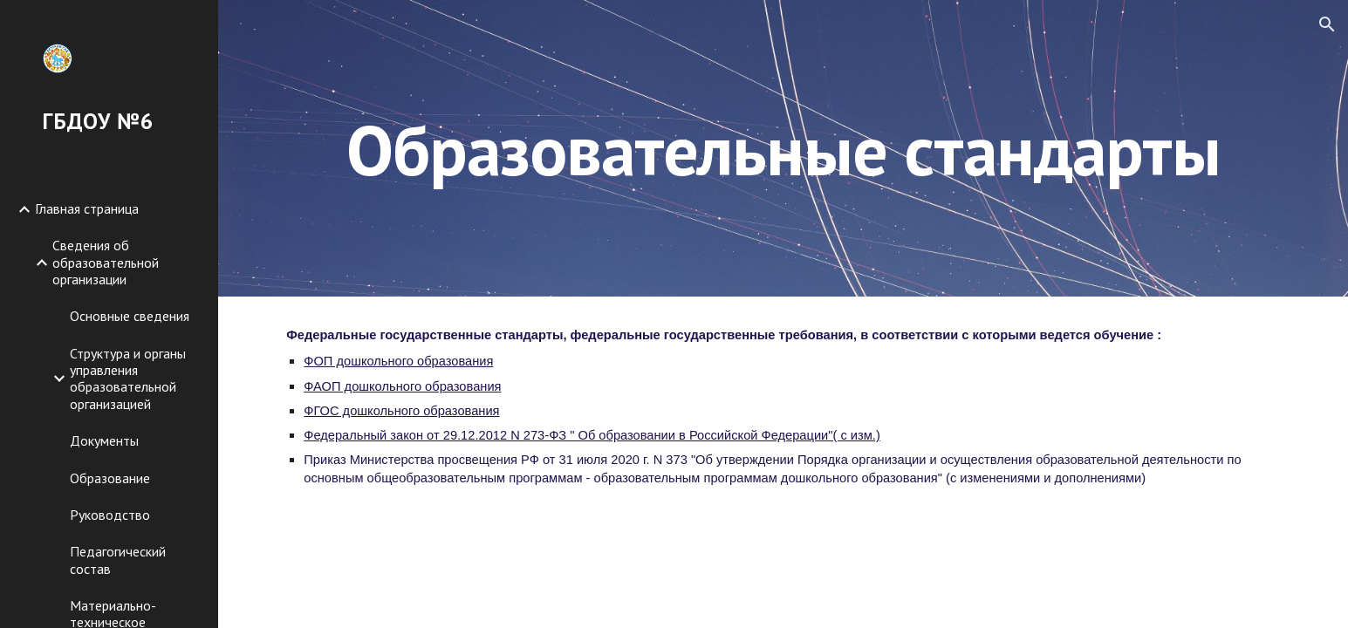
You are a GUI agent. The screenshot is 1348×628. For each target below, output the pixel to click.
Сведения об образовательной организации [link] (105, 262)
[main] (782, 148)
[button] (1327, 24)
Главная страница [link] (87, 208)
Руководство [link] (110, 514)
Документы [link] (104, 440)
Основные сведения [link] (129, 315)
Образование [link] (110, 478)
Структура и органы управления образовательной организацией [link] (128, 379)
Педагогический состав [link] (118, 560)
